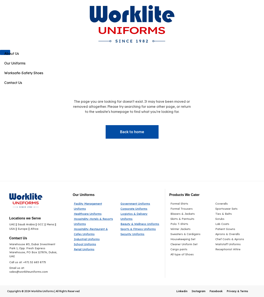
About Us (11, 53)
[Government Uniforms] (140, 203)
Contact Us (13, 83)
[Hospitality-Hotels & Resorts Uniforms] (94, 221)
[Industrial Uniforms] (94, 239)
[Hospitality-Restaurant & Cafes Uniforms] (94, 231)
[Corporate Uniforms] (140, 208)
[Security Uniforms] (140, 234)
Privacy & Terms (237, 291)
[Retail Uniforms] (94, 249)
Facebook (216, 291)
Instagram (198, 291)
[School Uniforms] (94, 244)
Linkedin (181, 291)
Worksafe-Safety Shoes (23, 73)
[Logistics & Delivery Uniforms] (140, 216)
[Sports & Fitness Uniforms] (140, 228)
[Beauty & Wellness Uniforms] (140, 223)
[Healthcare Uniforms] (94, 213)
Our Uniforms (14, 63)
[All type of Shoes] (189, 254)
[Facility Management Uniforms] (94, 206)
